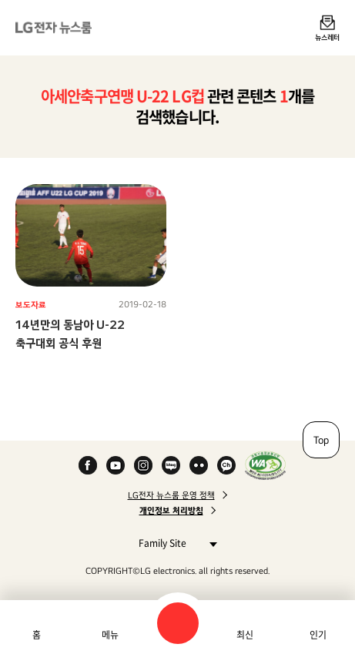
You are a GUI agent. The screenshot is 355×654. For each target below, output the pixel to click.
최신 (244, 635)
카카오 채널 (226, 465)
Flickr (198, 465)
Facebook (88, 465)
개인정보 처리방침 (171, 510)
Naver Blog (171, 465)
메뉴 (110, 635)
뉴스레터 (327, 37)
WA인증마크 (265, 465)
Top (321, 440)
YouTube (115, 465)
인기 (318, 635)
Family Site (174, 542)
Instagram (143, 465)
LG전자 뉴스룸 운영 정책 (171, 495)
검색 (178, 623)
